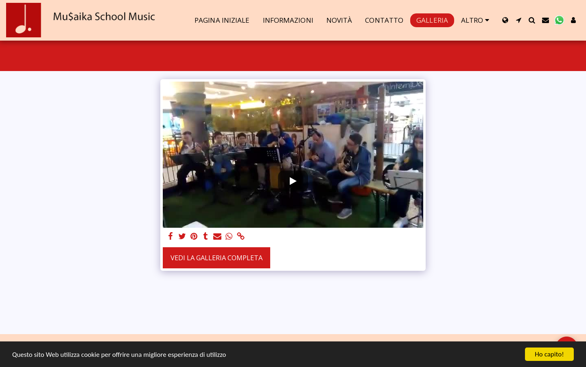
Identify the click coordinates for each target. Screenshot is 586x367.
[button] (518, 20)
